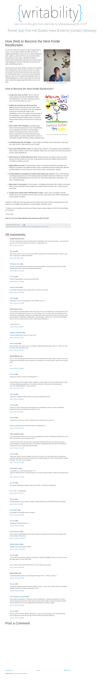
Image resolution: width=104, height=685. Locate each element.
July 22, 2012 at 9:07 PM (17, 578)
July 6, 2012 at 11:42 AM (17, 271)
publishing (23, 226)
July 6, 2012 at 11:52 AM (17, 281)
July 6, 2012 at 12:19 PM (17, 303)
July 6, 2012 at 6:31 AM (16, 258)
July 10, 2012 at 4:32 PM (17, 525)
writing (47, 226)
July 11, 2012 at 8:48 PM (17, 567)
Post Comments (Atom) (20, 673)
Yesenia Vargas (14, 287)
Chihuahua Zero (15, 264)
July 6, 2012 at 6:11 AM (16, 245)
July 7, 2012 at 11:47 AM (17, 462)
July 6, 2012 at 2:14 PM (16, 337)
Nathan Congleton (58, 82)
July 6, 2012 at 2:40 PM (16, 350)
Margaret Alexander (16, 332)
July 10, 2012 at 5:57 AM (17, 515)
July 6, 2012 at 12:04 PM (17, 292)
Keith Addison (14, 468)
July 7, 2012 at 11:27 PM (17, 477)
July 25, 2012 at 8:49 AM (17, 618)
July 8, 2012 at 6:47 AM (16, 493)
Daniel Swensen (15, 531)
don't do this (13, 226)
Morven (12, 499)
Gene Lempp (14, 343)
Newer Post (9, 670)
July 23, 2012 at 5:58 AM (17, 591)
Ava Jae (12, 251)
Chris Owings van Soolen (18, 596)
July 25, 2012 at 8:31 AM (17, 605)
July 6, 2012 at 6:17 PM (16, 388)
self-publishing (36, 226)
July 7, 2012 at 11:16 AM (17, 448)
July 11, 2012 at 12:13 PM (17, 549)
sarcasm (29, 226)
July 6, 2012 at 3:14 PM (16, 368)
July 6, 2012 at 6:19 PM (16, 399)
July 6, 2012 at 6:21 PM (16, 428)
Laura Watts (13, 510)
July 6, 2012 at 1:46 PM (16, 327)
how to (18, 226)
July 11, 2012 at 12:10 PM (17, 538)
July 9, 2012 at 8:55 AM (16, 504)
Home (38, 670)
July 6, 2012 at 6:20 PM (16, 412)
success (42, 226)
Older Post (67, 670)
